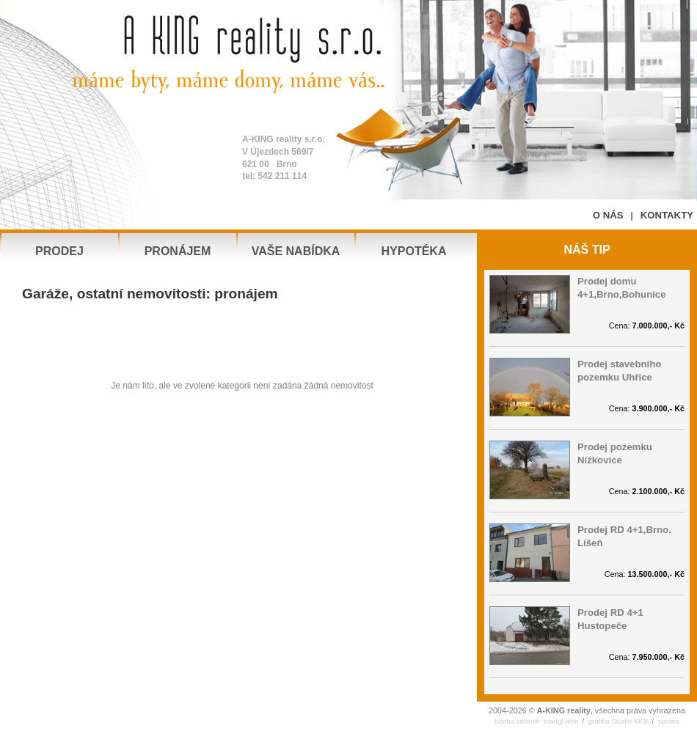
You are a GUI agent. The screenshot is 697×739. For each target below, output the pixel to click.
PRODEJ (59, 251)
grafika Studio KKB (618, 721)
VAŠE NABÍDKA (296, 251)
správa (668, 721)
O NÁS (608, 215)
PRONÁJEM (178, 251)
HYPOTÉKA (414, 251)
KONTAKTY (667, 215)
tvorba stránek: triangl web (536, 721)
